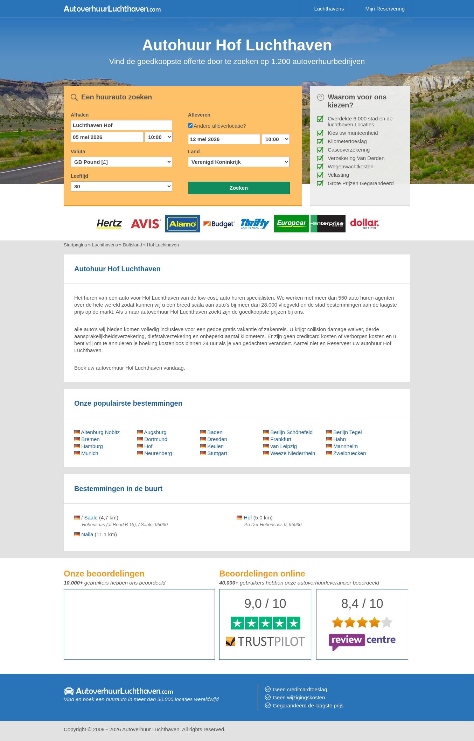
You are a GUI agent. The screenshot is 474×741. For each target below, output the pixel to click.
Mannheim (342, 446)
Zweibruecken (346, 453)
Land (194, 151)
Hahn (336, 439)
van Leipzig (280, 446)
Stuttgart (213, 453)
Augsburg (152, 432)
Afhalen (80, 115)
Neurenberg (154, 453)
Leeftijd (79, 176)
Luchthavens (329, 9)
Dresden (213, 439)
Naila (83, 534)
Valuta (78, 151)
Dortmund (152, 439)
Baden (211, 432)
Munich (86, 453)
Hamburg (88, 446)
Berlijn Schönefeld (288, 432)
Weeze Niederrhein (289, 453)
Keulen (212, 446)
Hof (145, 446)
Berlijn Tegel (344, 432)
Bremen (87, 439)
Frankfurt (277, 439)
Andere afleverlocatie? (220, 126)
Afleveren (199, 115)
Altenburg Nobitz (97, 432)
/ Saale (86, 517)
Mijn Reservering (385, 9)
